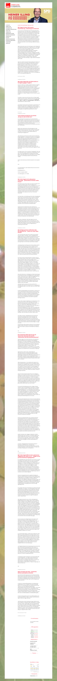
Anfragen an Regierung (10, 34)
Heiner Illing (8, 26)
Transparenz (8, 41)
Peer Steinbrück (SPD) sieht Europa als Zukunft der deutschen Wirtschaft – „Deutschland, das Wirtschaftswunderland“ (28, 336)
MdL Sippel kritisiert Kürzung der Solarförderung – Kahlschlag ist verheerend (28, 28)
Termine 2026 (8, 32)
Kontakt (7, 37)
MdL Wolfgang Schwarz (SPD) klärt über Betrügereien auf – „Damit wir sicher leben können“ (28, 231)
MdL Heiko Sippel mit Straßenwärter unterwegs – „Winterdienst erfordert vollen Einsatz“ (28, 180)
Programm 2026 (9, 27)
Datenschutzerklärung (10, 40)
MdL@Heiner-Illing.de (33, 650)
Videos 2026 (8, 30)
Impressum (8, 43)
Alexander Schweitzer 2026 (11, 29)
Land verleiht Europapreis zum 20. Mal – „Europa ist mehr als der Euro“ (27, 116)
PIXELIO (24, 76)
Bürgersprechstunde (10, 33)
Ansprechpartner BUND (10, 39)
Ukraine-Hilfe (8, 36)
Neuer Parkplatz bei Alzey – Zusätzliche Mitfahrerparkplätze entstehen (27, 572)
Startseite (8, 25)
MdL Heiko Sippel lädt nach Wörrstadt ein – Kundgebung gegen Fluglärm (28, 82)
